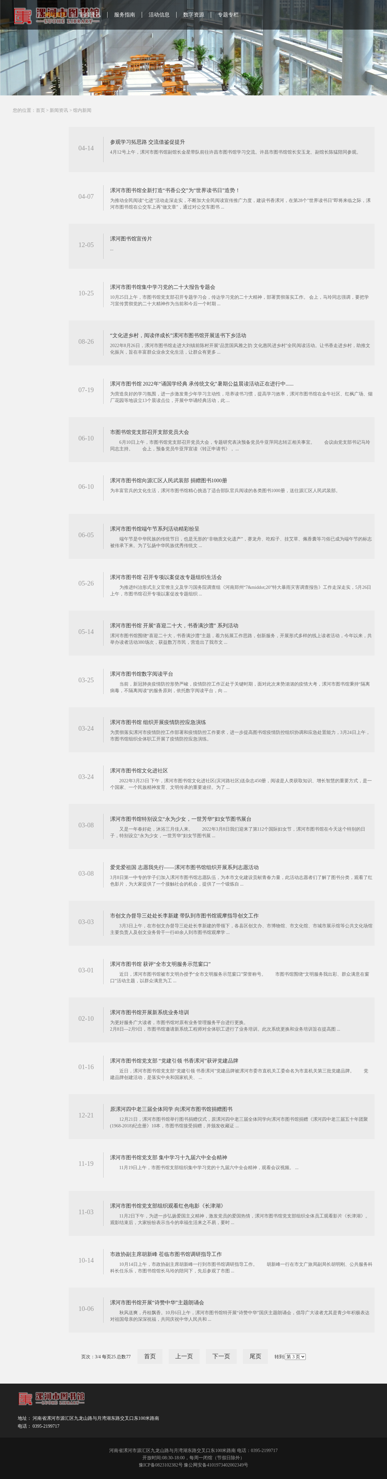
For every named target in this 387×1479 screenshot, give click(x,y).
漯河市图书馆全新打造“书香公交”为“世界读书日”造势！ (175, 190)
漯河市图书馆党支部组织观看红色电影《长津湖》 (168, 1206)
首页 (40, 110)
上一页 (184, 1356)
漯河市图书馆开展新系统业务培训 (149, 1012)
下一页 (221, 1356)
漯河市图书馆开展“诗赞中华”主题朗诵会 (157, 1302)
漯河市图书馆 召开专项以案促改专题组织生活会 (166, 577)
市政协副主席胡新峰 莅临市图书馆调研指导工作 (166, 1254)
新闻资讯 (90, 14)
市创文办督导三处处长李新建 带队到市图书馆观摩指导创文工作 (184, 915)
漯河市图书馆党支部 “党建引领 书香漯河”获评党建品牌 (174, 1061)
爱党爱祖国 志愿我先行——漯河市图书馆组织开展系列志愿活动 (184, 867)
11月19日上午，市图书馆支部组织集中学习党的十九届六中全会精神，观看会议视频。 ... (204, 1167)
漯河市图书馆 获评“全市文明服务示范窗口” (160, 964)
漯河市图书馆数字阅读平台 (141, 674)
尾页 (255, 1356)
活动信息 (159, 14)
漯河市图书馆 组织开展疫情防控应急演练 (158, 722)
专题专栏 (228, 14)
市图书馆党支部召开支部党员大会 (149, 432)
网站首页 (55, 14)
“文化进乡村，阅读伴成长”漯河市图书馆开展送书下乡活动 (178, 335)
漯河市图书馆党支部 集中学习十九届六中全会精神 (168, 1157)
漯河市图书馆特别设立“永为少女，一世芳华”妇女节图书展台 (181, 819)
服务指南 (124, 14)
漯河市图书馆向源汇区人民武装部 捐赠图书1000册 (168, 480)
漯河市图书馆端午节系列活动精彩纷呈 (155, 529)
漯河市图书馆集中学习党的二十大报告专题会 (162, 287)
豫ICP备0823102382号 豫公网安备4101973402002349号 (193, 1465)
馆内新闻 (82, 110)
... (112, 248)
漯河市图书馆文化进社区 (139, 770)
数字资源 (193, 14)
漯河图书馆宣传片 (131, 238)
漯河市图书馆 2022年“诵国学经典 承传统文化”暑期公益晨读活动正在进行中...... (202, 384)
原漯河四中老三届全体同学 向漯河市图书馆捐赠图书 (171, 1109)
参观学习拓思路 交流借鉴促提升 (147, 142)
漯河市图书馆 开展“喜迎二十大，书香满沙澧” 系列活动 (174, 625)
